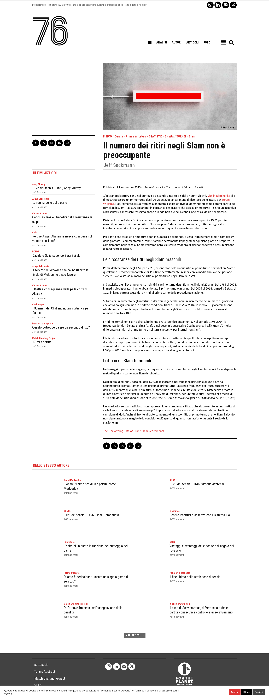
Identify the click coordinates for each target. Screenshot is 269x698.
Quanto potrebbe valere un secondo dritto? (61, 327)
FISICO (107, 136)
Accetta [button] (234, 692)
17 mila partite (42, 342)
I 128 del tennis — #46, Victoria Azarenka (197, 484)
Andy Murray (38, 184)
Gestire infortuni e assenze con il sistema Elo (199, 515)
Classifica (174, 511)
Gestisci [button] (259, 692)
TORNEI (181, 136)
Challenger (38, 304)
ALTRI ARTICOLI (134, 635)
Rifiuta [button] (246, 692)
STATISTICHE (157, 136)
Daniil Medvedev (72, 480)
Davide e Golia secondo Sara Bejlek (56, 255)
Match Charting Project (44, 338)
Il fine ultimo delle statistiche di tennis (194, 577)
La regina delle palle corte (49, 203)
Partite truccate (72, 573)
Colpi (35, 232)
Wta (171, 136)
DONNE (35, 251)
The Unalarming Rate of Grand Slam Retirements (133, 431)
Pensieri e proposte (42, 323)
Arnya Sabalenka (40, 198)
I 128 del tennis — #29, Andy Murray (56, 188)
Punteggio (69, 542)
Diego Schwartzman (179, 603)
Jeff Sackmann (119, 165)
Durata (119, 136)
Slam (192, 136)
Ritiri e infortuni (136, 136)
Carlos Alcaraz (39, 213)
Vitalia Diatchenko (219, 196)
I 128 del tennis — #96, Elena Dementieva (92, 515)
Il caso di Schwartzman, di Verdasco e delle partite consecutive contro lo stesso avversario (201, 610)
